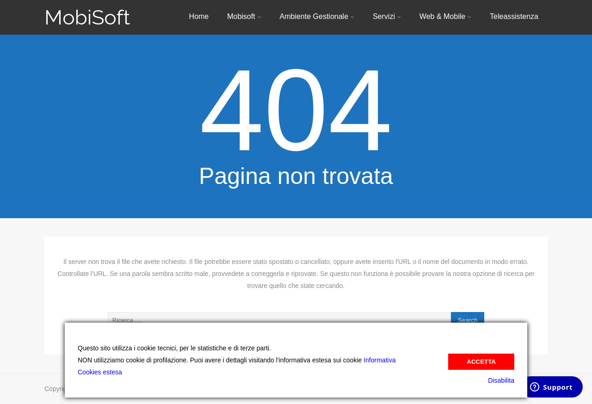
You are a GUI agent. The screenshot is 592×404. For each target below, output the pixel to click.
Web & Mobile (445, 16)
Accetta (481, 361)
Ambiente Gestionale (317, 16)
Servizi (387, 16)
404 (295, 110)
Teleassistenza (514, 16)
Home (199, 16)
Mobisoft (244, 16)
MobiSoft (87, 17)
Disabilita (501, 380)
